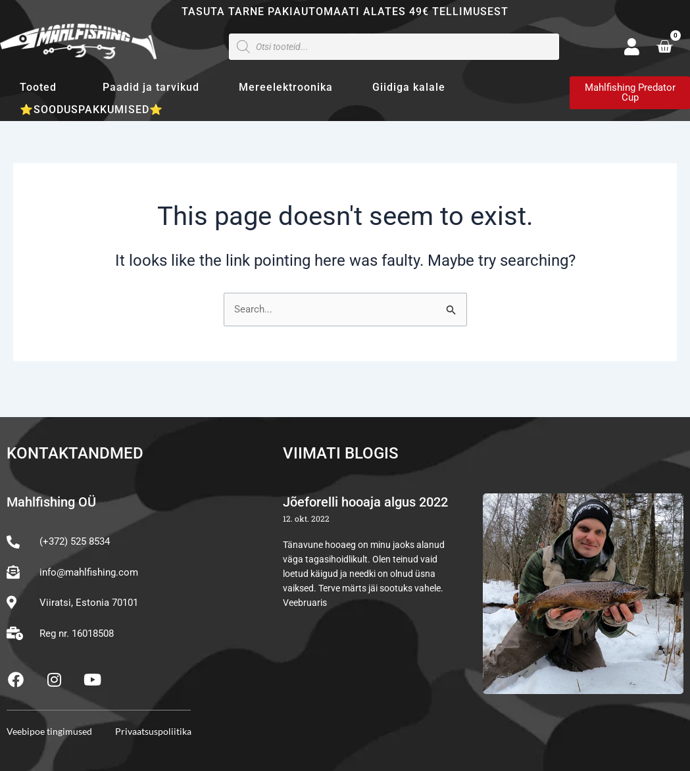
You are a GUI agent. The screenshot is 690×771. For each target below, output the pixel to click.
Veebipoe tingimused (49, 731)
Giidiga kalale (408, 87)
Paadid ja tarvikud (151, 87)
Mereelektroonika (286, 87)
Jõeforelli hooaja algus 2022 (365, 502)
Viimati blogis (341, 453)
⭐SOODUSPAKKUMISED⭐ (91, 109)
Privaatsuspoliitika (153, 731)
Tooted (41, 87)
